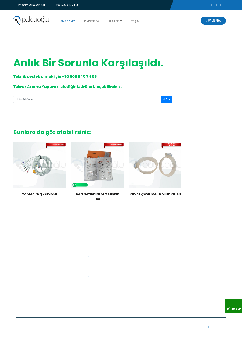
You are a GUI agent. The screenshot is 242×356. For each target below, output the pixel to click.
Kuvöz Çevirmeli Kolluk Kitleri (155, 194)
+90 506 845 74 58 (67, 5)
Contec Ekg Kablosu (39, 194)
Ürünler (109, 21)
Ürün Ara (213, 20)
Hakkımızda (89, 21)
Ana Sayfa (67, 21)
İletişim (129, 21)
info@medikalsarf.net (31, 5)
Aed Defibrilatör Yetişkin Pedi (97, 196)
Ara (166, 99)
